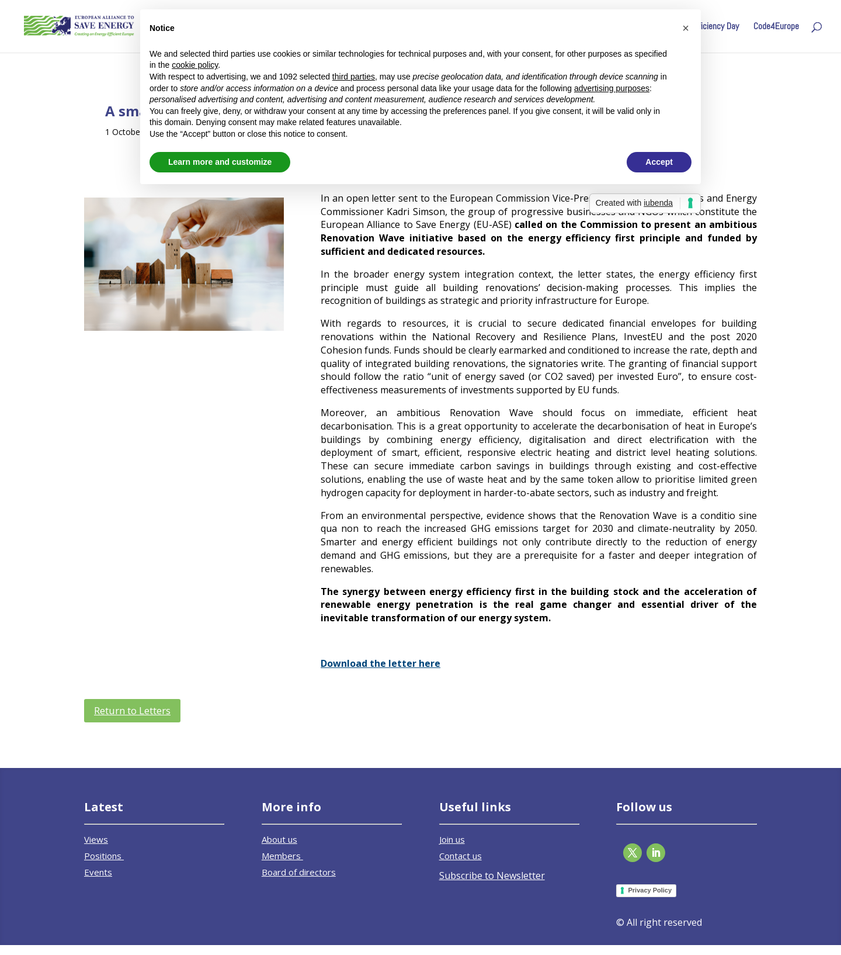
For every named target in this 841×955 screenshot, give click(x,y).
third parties (353, 76)
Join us (452, 839)
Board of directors (299, 872)
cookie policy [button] (195, 65)
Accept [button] (659, 162)
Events (98, 872)
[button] (685, 28)
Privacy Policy (650, 890)
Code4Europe (776, 27)
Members (282, 855)
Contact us (460, 855)
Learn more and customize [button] (220, 162)
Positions (104, 855)
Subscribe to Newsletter (492, 875)
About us (279, 839)
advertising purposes (611, 88)
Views (96, 839)
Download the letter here (380, 663)
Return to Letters (132, 710)
